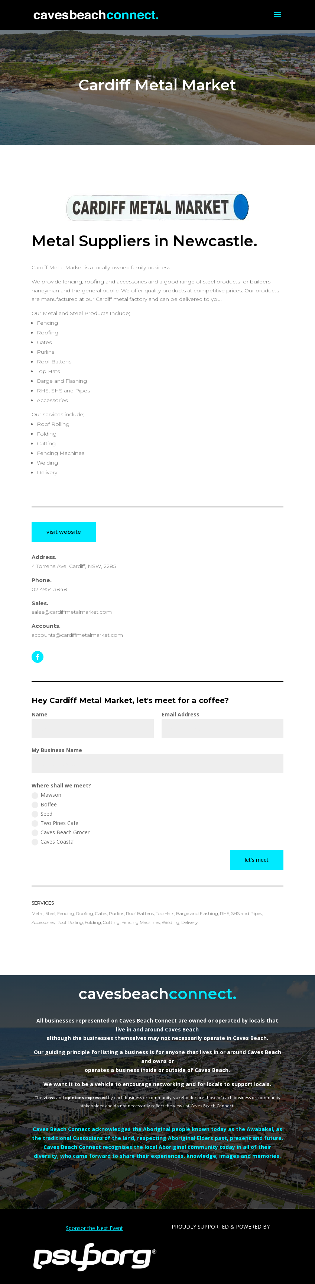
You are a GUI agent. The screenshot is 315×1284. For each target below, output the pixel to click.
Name (40, 714)
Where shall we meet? (61, 785)
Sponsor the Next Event (94, 1228)
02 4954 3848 (49, 589)
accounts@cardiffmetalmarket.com (77, 635)
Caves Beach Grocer (61, 832)
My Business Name (57, 750)
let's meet (257, 859)
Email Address (180, 714)
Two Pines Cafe (55, 823)
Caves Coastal (53, 841)
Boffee (44, 804)
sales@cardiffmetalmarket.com (72, 612)
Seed (42, 814)
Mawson (46, 795)
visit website (63, 532)
